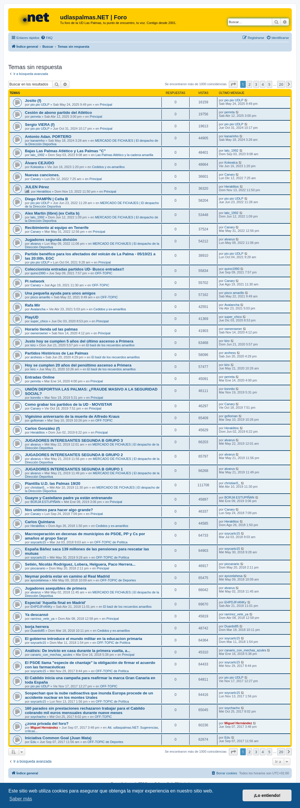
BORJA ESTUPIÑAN (45, 502)
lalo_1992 (37, 155)
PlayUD (31, 317)
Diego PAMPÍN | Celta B (46, 199)
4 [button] (263, 84)
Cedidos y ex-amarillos (108, 167)
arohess (36, 357)
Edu (33, 742)
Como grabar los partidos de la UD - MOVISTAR (68, 404)
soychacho (38, 716)
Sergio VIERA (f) (39, 124)
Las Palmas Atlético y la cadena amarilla (124, 155)
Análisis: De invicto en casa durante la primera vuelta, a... (77, 650)
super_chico (39, 321)
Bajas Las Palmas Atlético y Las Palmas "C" (65, 151)
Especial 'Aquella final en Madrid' (55, 602)
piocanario (37, 568)
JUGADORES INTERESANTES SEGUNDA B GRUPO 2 (74, 455)
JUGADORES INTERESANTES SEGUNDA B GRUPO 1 (74, 469)
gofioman (37, 420)
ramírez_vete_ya (42, 618)
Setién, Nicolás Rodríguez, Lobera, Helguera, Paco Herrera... (80, 564)
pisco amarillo (40, 297)
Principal (106, 104)
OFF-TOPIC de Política (111, 542)
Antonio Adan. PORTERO (48, 136)
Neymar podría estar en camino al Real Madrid (67, 576)
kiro (33, 345)
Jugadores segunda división (51, 239)
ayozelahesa (39, 580)
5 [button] (269, 84)
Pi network (35, 281)
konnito (35, 397)
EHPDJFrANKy (41, 606)
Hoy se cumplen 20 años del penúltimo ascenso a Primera (78, 365)
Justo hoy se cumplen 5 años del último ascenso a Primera (79, 341)
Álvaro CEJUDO (39, 163)
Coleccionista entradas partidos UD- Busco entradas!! (74, 269)
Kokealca (37, 167)
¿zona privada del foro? (47, 723)
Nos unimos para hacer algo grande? (59, 510)
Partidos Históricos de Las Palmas (56, 353)
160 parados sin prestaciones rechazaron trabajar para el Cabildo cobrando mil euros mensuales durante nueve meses (85, 710)
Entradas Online (39, 377)
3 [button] (256, 84)
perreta (35, 116)
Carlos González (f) (42, 428)
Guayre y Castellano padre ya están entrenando (68, 498)
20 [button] (281, 84)
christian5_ (38, 487)
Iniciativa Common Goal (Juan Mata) (58, 738)
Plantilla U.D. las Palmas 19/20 (52, 483)
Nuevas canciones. (42, 175)
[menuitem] (46, 37)
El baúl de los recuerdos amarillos (110, 345)
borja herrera (37, 626)
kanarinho (37, 140)
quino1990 (37, 273)
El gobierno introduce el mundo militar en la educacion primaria (83, 638)
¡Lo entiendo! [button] (267, 795)
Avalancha (37, 309)
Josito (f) (33, 100)
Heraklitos (44, 191)
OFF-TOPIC (103, 273)
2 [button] (249, 84)
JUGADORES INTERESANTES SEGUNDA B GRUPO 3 (74, 440)
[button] (233, 84)
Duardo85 (37, 630)
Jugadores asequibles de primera (55, 588)
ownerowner (39, 333)
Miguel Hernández (44, 727)
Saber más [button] (20, 798)
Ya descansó (36, 614)
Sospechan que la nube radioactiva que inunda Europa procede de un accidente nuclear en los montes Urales (89, 695)
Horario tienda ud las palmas (51, 329)
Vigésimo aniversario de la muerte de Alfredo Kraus (72, 416)
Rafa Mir (32, 305)
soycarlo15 (38, 542)
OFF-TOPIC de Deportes (118, 580)
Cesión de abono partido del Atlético (58, 112)
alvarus (35, 243)
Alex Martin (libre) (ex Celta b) (52, 213)
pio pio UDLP (40, 104)
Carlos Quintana (40, 522)
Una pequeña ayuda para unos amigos (60, 293)
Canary (35, 179)
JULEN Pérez (37, 187)
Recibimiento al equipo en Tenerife (56, 227)
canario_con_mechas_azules (51, 654)
